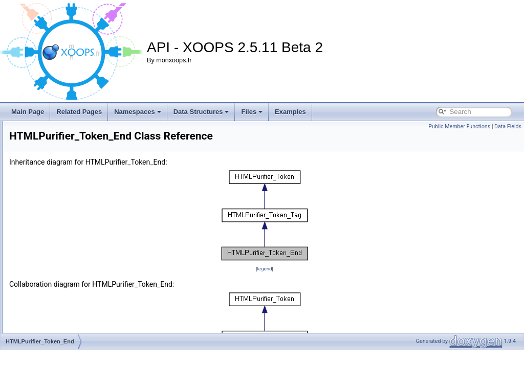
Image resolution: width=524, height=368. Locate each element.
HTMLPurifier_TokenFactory (72, 286)
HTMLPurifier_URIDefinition (72, 320)
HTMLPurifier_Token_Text (69, 275)
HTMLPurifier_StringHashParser (78, 162)
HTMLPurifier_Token (62, 207)
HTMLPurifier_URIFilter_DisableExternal (89, 342)
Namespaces (137, 112)
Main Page (27, 112)
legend (328, 283)
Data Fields (507, 126)
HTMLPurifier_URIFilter (66, 331)
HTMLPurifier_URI (59, 308)
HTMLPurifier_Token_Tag (68, 263)
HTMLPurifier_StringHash (69, 151)
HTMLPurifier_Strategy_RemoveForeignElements (101, 128)
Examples (290, 112)
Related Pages (79, 112)
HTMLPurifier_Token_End (69, 241)
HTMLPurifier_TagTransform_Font (80, 185)
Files (252, 112)
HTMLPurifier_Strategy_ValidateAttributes (90, 140)
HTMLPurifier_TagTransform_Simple (83, 196)
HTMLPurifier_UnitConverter (72, 297)
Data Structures (201, 112)
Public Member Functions (459, 126)
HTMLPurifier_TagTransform (72, 173)
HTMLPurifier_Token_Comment (77, 218)
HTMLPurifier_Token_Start (70, 252)
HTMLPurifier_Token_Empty (72, 230)
